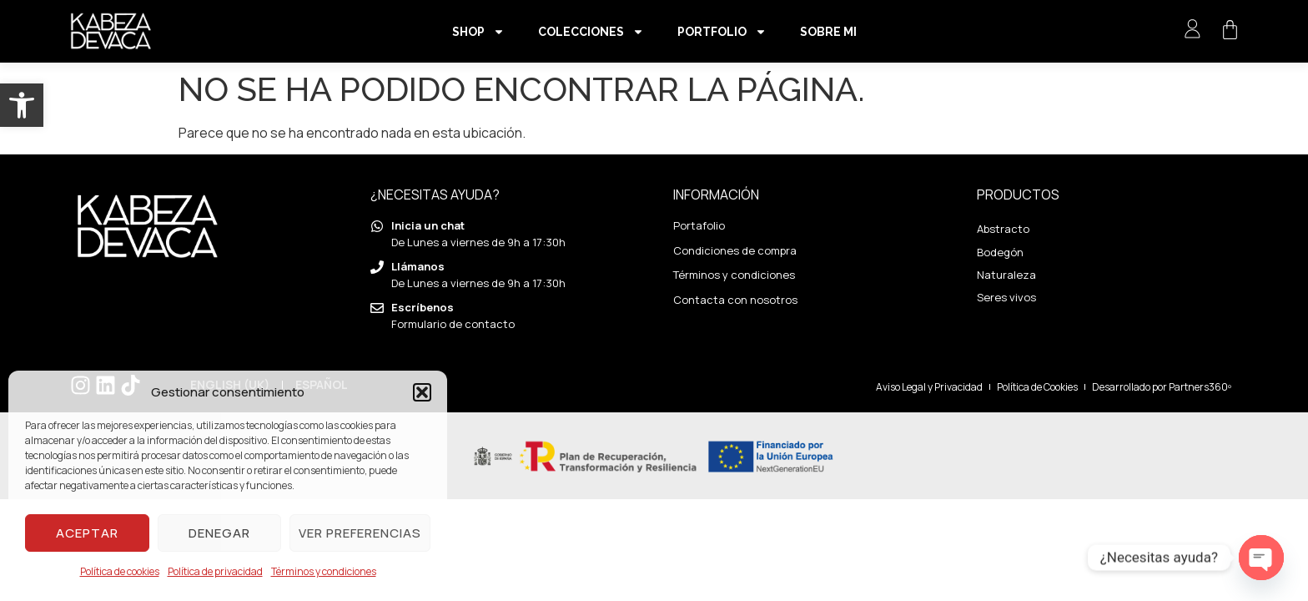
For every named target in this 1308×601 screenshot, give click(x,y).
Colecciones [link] (591, 32)
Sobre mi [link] (828, 31)
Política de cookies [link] (119, 571)
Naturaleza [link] (1006, 274)
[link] (21, 105)
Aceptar (87, 533)
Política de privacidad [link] (215, 571)
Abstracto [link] (1003, 228)
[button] (422, 392)
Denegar (219, 533)
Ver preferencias (360, 533)
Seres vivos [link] (1006, 297)
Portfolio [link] (722, 32)
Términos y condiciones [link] (323, 571)
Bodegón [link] (1000, 252)
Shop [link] (478, 32)
